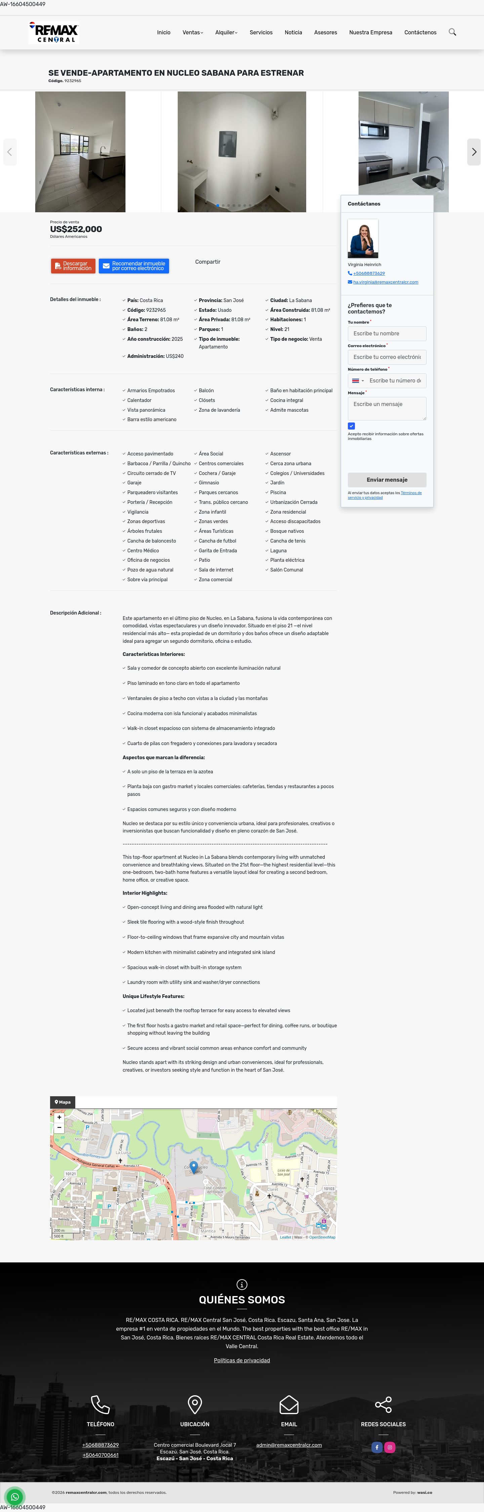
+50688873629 (369, 273)
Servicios (261, 32)
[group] (80, 151)
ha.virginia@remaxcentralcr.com (385, 282)
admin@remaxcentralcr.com (289, 1445)
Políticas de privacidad (242, 1360)
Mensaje (357, 393)
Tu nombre (359, 322)
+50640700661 (101, 1455)
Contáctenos (420, 32)
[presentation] (384, 450)
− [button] (59, 1128)
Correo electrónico (368, 345)
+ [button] (59, 1118)
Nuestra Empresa (370, 32)
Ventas (191, 32)
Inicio (163, 32)
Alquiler (225, 32)
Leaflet (285, 1237)
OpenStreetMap (322, 1237)
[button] (217, 205)
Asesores (325, 32)
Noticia (293, 32)
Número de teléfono (369, 369)
